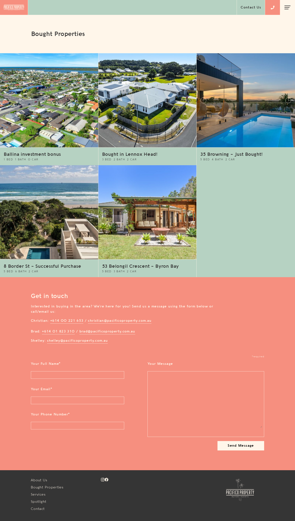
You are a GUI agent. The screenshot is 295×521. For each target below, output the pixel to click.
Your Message (160, 364)
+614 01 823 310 (58, 331)
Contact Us (251, 7)
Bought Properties (47, 487)
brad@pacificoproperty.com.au (107, 331)
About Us (39, 480)
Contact (38, 509)
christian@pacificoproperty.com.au (119, 320)
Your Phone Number (50, 414)
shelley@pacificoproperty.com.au (77, 340)
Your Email (41, 389)
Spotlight (38, 502)
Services (38, 494)
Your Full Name (45, 364)
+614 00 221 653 (66, 320)
